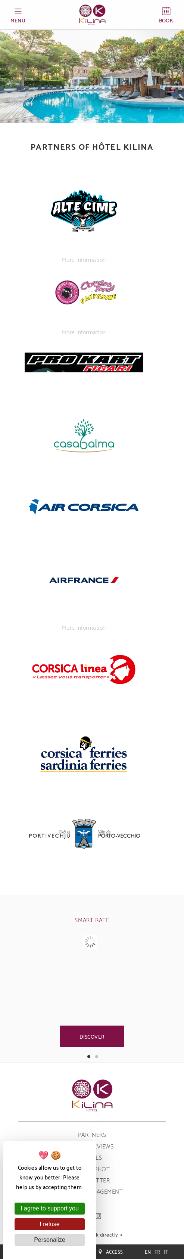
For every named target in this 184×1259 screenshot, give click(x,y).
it (166, 1251)
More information (84, 259)
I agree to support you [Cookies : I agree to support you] (50, 1208)
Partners (92, 1134)
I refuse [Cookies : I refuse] (49, 1224)
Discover (92, 1036)
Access (110, 1251)
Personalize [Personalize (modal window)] (49, 1240)
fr (158, 1251)
